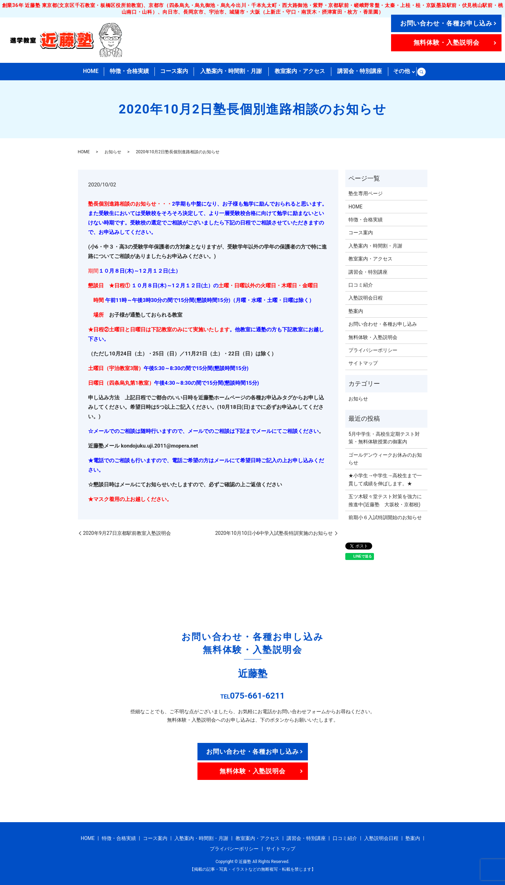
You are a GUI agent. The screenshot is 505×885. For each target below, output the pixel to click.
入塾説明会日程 (365, 298)
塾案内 (355, 311)
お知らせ (112, 151)
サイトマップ (363, 363)
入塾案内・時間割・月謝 (231, 71)
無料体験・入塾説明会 (446, 42)
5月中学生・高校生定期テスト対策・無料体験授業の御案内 (384, 437)
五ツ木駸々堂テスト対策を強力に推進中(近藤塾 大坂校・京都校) (385, 500)
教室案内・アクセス (299, 71)
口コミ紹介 (360, 285)
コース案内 (174, 71)
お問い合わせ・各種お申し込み (446, 23)
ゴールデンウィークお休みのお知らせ (385, 458)
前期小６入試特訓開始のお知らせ (385, 517)
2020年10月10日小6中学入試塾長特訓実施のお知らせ (274, 533)
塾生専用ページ (365, 193)
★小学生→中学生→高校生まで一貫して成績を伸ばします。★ (385, 479)
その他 (401, 71)
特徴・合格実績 (129, 71)
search (421, 71)
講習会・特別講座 (359, 71)
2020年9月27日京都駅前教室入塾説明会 (127, 533)
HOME (91, 71)
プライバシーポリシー (372, 350)
